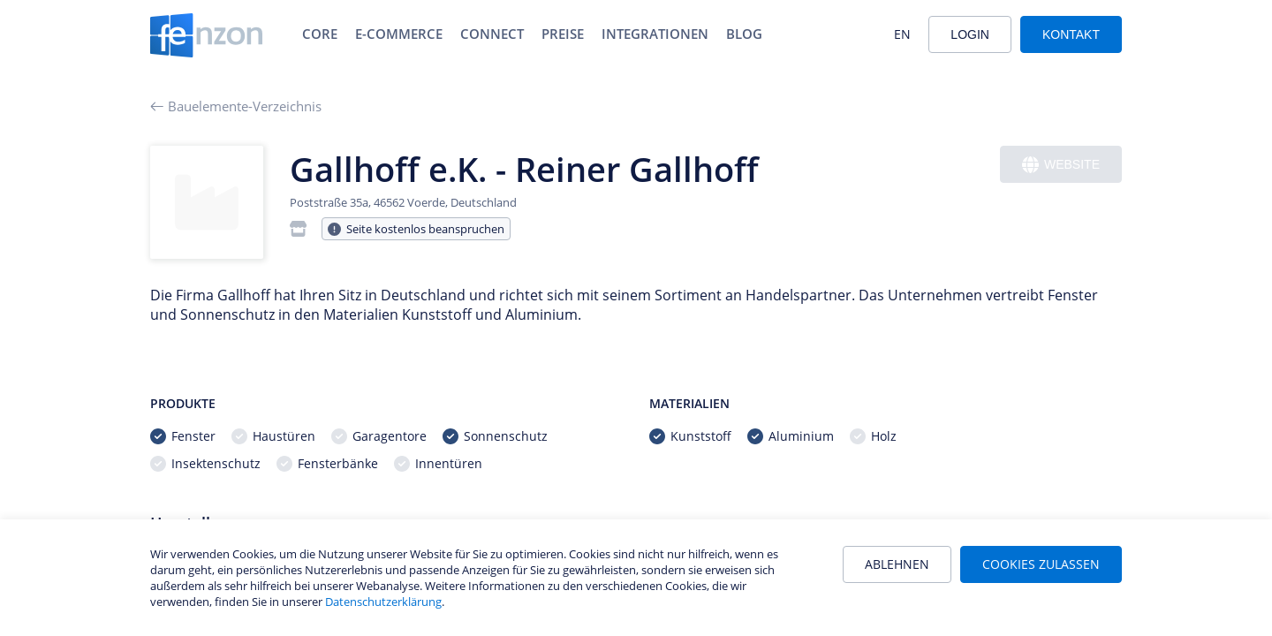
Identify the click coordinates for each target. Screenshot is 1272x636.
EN (902, 34)
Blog (744, 33)
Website (1061, 164)
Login (969, 34)
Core (319, 33)
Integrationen (655, 33)
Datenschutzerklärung (383, 602)
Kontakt (1071, 34)
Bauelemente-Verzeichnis (236, 106)
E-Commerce (399, 33)
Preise (562, 33)
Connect (492, 33)
